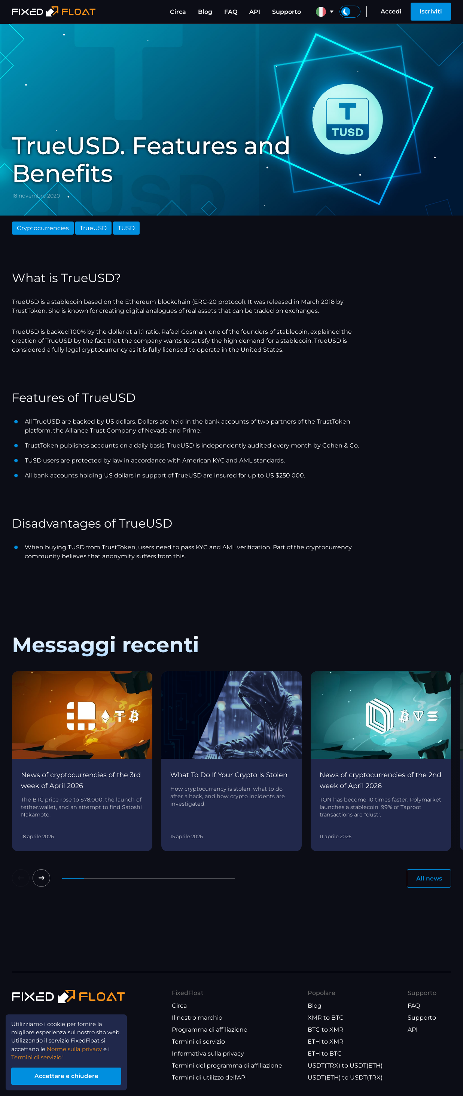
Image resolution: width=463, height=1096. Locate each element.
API (254, 11)
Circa (178, 11)
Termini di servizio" (39, 1055)
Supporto (286, 11)
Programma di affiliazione (209, 1030)
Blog (205, 11)
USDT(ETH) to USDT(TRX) (345, 1077)
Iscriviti (431, 11)
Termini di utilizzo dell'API (209, 1077)
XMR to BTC (326, 1018)
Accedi (391, 11)
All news (428, 878)
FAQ (230, 11)
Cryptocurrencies (43, 228)
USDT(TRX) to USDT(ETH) (345, 1065)
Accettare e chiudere (71, 1074)
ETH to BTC (325, 1053)
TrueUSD (93, 228)
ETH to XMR (326, 1041)
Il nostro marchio (197, 1018)
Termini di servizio (198, 1041)
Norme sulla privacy (80, 1046)
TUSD (126, 228)
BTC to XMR (326, 1030)
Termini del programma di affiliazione (227, 1065)
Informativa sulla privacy (208, 1053)
